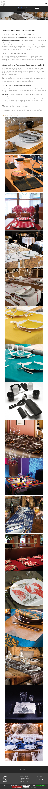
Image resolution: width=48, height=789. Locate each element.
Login (37, 7)
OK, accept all (40, 785)
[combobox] (8, 9)
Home (3, 23)
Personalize (26, 787)
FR (28, 10)
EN (30, 10)
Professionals (21, 10)
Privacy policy (33, 787)
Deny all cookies (17, 787)
